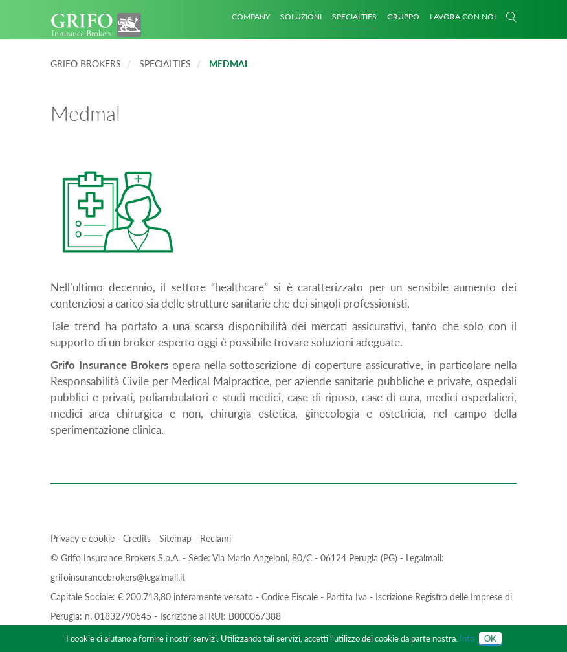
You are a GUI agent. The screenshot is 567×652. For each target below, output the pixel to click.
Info (467, 638)
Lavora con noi (463, 16)
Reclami (215, 538)
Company (251, 16)
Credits (138, 538)
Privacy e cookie (83, 538)
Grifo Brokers (85, 63)
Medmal (229, 63)
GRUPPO (403, 16)
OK (490, 638)
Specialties (354, 16)
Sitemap (176, 538)
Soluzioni (301, 16)
